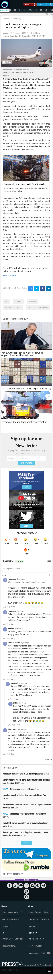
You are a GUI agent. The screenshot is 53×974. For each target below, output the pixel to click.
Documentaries (9, 946)
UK (3, 919)
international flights (13, 308)
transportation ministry (38, 308)
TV (2, 933)
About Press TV (36, 939)
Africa (5, 926)
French (41, 4)
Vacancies (34, 953)
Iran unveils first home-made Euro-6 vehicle (24, 184)
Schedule (19, 939)
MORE (26, 843)
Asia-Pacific (13, 919)
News (6, 19)
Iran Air (18, 301)
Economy (17, 19)
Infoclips (45, 919)
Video (30, 906)
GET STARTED (26, 463)
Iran (6, 301)
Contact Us (46, 953)
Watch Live (7, 939)
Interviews (34, 919)
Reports (48, 912)
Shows (32, 926)
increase (32, 301)
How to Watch (35, 946)
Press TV (32, 933)
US (21, 912)
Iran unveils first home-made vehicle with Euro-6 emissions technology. (26, 189)
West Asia (13, 912)
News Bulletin (35, 912)
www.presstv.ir (9, 275)
